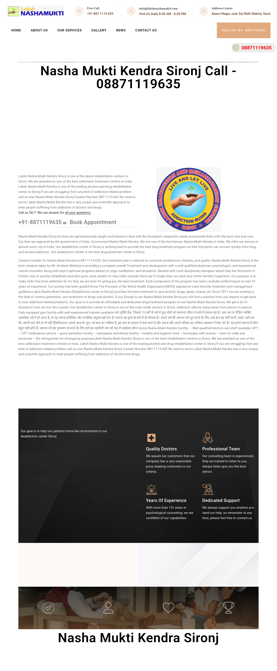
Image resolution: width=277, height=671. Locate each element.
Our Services (69, 30)
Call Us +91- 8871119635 (243, 30)
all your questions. (78, 213)
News (121, 30)
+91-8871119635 (40, 222)
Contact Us (146, 30)
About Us (39, 30)
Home (16, 30)
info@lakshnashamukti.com (158, 9)
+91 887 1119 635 (100, 14)
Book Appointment (92, 222)
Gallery (98, 30)
